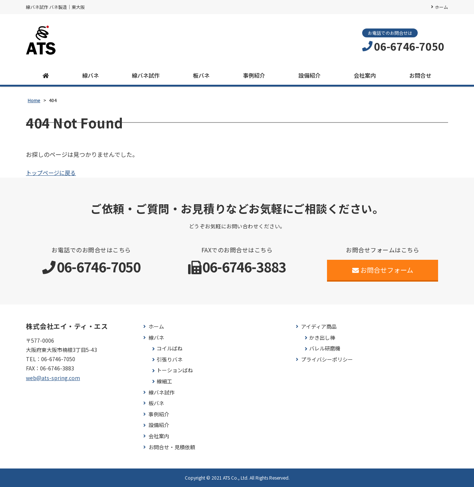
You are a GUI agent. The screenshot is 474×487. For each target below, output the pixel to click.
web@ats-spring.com (53, 378)
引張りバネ (170, 359)
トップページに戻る (52, 172)
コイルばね (170, 348)
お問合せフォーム (382, 270)
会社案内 (365, 75)
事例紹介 (254, 75)
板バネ (201, 75)
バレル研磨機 (324, 348)
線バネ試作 (146, 75)
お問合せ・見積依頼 (171, 447)
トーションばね (175, 370)
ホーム (441, 7)
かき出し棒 (322, 337)
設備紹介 (309, 75)
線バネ (90, 75)
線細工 (164, 381)
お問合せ (420, 75)
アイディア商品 (319, 326)
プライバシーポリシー (327, 359)
